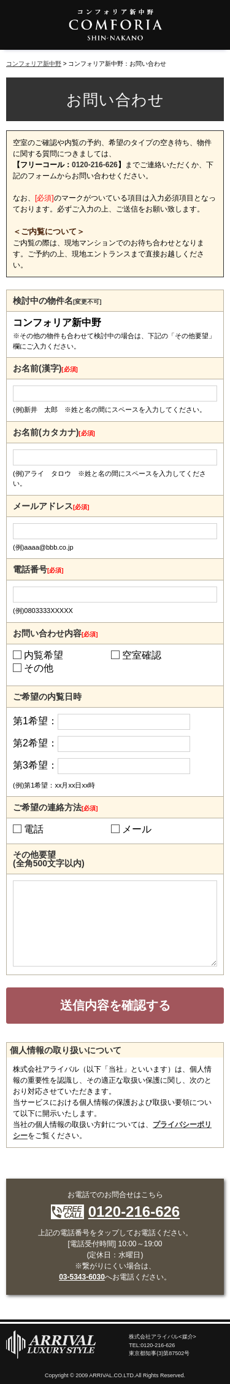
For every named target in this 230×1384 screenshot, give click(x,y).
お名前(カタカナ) (54, 432)
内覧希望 (43, 655)
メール (136, 829)
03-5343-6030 (82, 1277)
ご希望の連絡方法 (55, 807)
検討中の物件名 (57, 301)
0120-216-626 (95, 164)
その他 (38, 668)
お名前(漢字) (45, 368)
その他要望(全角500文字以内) (49, 859)
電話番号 (38, 569)
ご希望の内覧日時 (47, 697)
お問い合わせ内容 (55, 633)
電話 (34, 829)
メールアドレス (51, 506)
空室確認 (141, 655)
